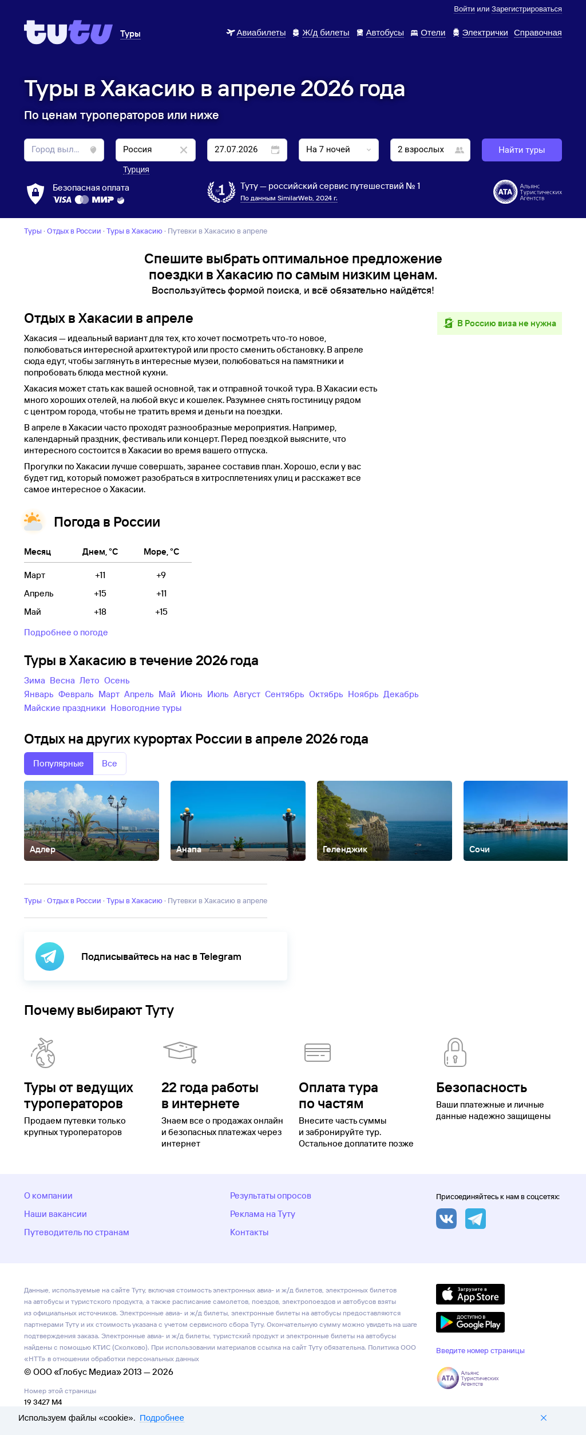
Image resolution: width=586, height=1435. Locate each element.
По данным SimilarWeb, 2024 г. (289, 197)
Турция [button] (136, 169)
